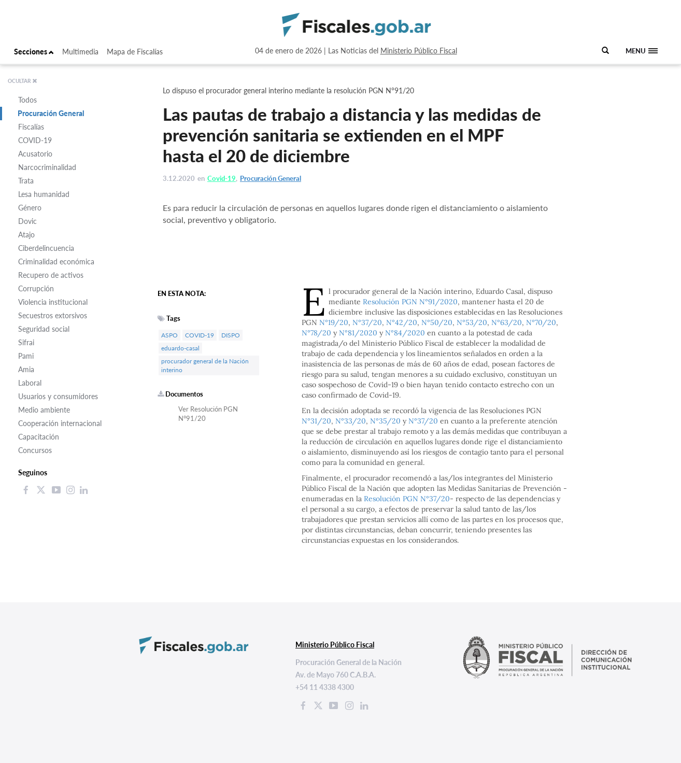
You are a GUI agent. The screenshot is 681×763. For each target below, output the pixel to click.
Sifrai (26, 342)
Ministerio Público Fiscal (418, 50)
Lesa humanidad (43, 194)
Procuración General (51, 113)
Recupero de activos (50, 275)
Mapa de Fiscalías (135, 51)
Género (29, 207)
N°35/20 (385, 421)
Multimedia (80, 51)
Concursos (35, 450)
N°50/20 (436, 322)
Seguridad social (43, 328)
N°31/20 (316, 421)
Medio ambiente (44, 409)
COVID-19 (35, 140)
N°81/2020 (358, 332)
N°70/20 (541, 322)
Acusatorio (35, 153)
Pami (26, 355)
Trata (26, 180)
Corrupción (36, 288)
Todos (27, 99)
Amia (26, 369)
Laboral (29, 382)
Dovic (27, 221)
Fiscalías (31, 126)
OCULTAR (22, 81)
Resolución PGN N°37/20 (407, 498)
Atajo (26, 234)
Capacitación (38, 436)
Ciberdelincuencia (46, 248)
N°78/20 (316, 332)
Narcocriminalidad (47, 167)
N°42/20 (401, 322)
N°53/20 (472, 322)
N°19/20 (333, 322)
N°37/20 (367, 322)
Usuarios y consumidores (58, 396)
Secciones (34, 51)
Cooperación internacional (60, 423)
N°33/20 (350, 421)
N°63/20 (506, 322)
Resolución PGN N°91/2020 (410, 301)
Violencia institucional (53, 302)
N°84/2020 (405, 332)
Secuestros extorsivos (52, 315)
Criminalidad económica (56, 261)
